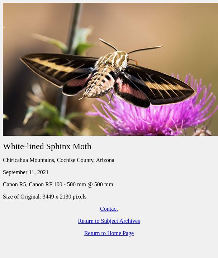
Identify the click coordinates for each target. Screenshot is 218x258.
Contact (109, 209)
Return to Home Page (109, 233)
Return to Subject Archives (109, 221)
